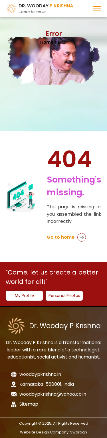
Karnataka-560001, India (42, 384)
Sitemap (24, 404)
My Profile (24, 295)
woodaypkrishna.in (36, 374)
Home (47, 42)
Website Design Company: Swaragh (53, 432)
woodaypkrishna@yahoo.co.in (48, 394)
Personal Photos (64, 295)
